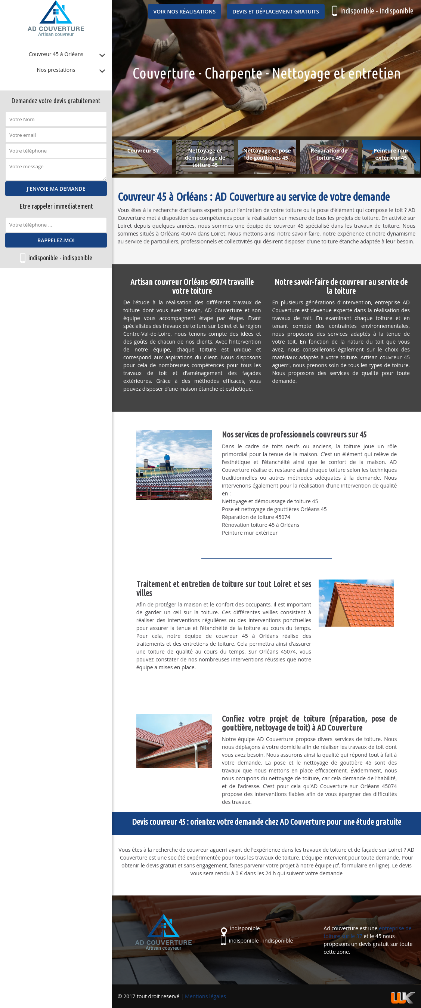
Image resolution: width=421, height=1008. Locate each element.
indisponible (43, 257)
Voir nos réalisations (185, 11)
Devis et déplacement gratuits (275, 11)
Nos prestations (56, 69)
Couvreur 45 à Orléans (56, 54)
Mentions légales (205, 996)
